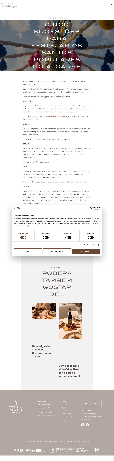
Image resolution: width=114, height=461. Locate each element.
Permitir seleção (57, 251)
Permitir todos (86, 251)
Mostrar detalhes (90, 245)
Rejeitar (27, 251)
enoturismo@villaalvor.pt (47, 421)
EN (63, 428)
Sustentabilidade (68, 419)
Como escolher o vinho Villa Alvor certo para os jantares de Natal (69, 373)
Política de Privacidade (43, 447)
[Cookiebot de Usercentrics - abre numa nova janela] (92, 208)
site (43, 139)
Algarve (64, 413)
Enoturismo (66, 422)
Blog (63, 425)
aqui (46, 162)
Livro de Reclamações (88, 419)
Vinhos (64, 416)
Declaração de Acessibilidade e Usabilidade (76, 447)
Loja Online (91, 409)
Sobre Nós (65, 410)
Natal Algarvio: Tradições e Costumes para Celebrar (41, 354)
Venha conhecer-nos (88, 416)
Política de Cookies (57, 447)
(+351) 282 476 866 (45, 418)
